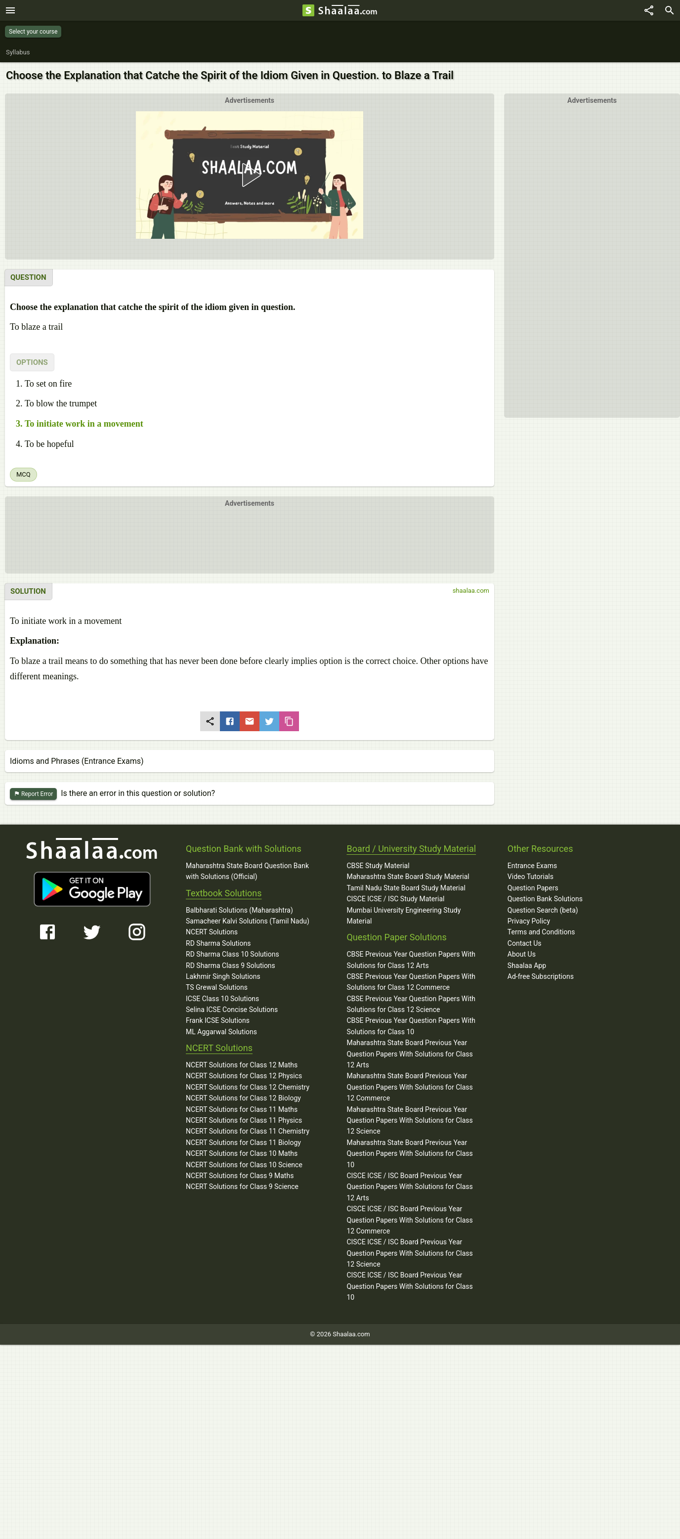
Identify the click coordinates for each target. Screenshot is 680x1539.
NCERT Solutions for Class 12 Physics (244, 1076)
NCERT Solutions (212, 932)
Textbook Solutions (223, 893)
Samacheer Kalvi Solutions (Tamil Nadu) (247, 921)
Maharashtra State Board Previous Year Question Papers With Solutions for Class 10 (409, 1154)
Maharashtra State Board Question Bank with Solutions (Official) (247, 871)
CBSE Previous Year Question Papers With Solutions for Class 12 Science (410, 1004)
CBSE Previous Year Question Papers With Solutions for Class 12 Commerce (410, 981)
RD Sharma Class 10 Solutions (232, 954)
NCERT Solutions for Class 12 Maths (242, 1065)
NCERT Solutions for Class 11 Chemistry (247, 1131)
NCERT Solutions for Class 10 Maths (242, 1153)
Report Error (33, 794)
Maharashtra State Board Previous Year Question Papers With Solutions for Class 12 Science (409, 1120)
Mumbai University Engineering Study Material (403, 915)
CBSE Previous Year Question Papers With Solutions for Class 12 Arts (410, 959)
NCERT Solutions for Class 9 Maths (240, 1176)
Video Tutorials (530, 876)
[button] (249, 175)
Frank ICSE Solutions (218, 1020)
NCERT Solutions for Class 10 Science (244, 1165)
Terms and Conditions (541, 932)
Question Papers (533, 888)
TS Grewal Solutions (217, 987)
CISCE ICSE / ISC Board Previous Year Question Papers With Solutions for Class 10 (409, 1286)
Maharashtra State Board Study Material (407, 876)
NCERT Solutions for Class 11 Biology (243, 1142)
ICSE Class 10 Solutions (222, 999)
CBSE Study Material (377, 866)
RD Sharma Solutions (218, 943)
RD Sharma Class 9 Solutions (230, 965)
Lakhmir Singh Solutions (223, 976)
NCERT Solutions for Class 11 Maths (242, 1109)
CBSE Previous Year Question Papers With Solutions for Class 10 (410, 1025)
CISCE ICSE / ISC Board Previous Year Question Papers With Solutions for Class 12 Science (409, 1253)
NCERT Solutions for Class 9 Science (242, 1186)
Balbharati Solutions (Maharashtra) (239, 910)
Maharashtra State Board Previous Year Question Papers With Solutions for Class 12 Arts (409, 1054)
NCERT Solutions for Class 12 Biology (243, 1098)
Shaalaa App (527, 965)
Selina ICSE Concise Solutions (232, 1009)
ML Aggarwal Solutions (221, 1032)
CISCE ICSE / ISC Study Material (395, 899)
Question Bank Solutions (545, 899)
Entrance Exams (532, 866)
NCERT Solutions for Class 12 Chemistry (247, 1087)
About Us (522, 954)
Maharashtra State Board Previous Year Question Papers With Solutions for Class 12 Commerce (409, 1087)
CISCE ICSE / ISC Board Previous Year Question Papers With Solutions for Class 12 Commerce (409, 1220)
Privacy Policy (529, 921)
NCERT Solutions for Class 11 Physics (244, 1120)
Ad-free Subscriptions (541, 976)
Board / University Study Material (411, 848)
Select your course (33, 31)
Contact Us (525, 943)
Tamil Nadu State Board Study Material (405, 888)
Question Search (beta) (543, 910)
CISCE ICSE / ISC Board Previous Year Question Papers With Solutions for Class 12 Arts (409, 1187)
